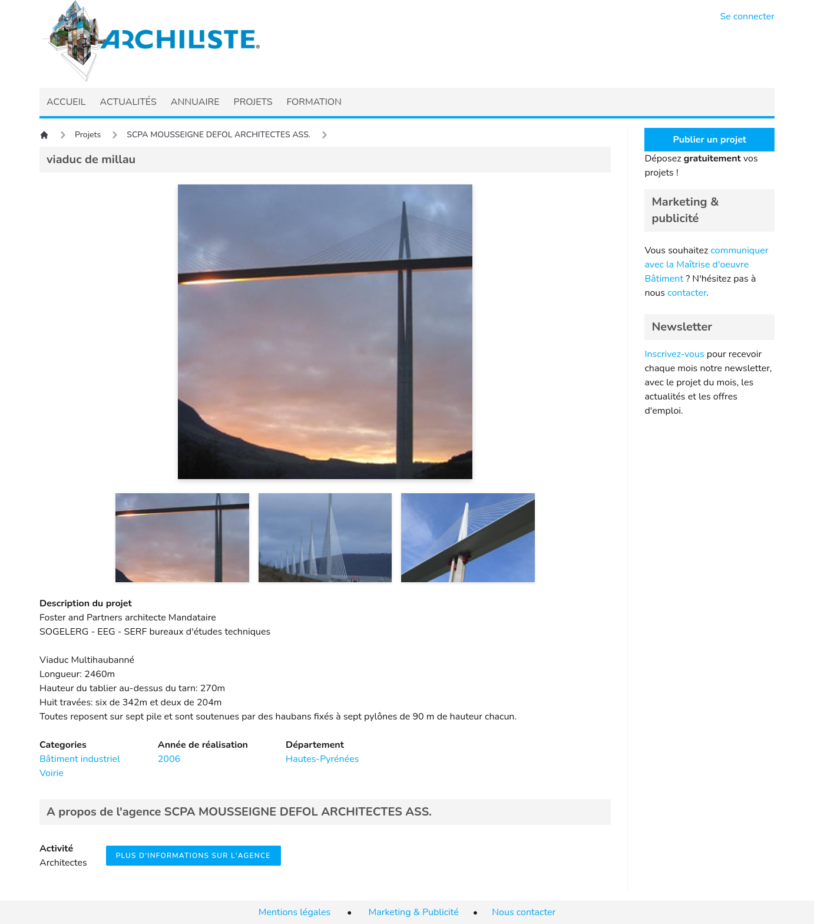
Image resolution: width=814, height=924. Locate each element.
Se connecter (747, 16)
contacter (686, 292)
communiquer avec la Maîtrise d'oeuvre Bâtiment (706, 264)
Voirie (51, 773)
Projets (88, 134)
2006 (169, 759)
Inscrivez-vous (674, 354)
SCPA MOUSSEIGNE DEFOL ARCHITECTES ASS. (218, 134)
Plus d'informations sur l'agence (193, 855)
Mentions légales (294, 912)
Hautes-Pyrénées (322, 759)
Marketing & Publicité (414, 912)
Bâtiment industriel (79, 759)
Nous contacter (523, 912)
